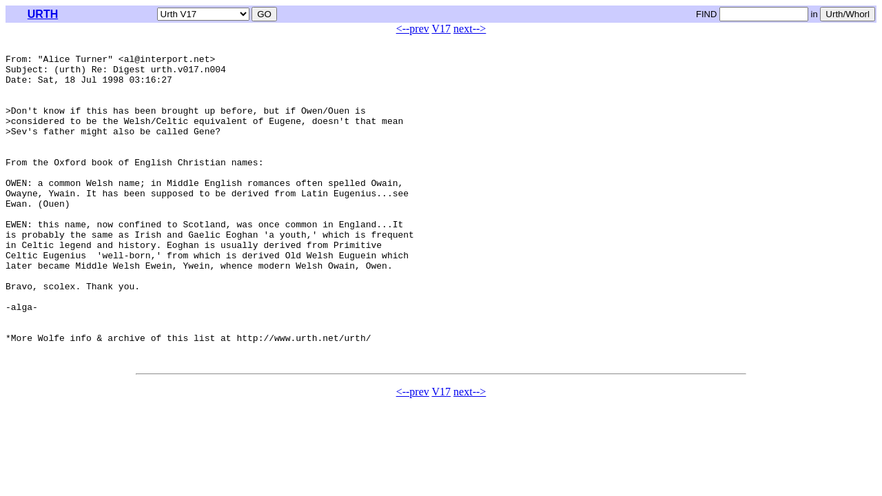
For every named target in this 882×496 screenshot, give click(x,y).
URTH (43, 14)
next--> (469, 28)
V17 (441, 28)
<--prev (412, 28)
